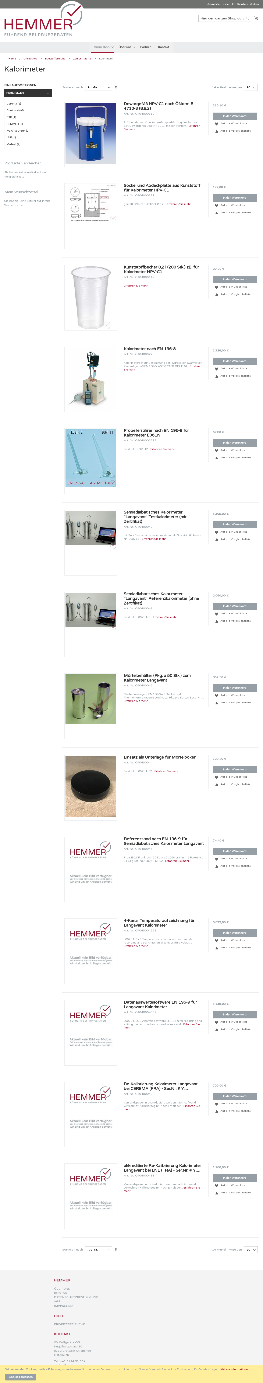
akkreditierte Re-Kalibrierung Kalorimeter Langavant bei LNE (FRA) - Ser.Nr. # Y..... (162, 1168)
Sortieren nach (72, 87)
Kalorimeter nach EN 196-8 (150, 349)
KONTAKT (61, 1293)
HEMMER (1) (15, 124)
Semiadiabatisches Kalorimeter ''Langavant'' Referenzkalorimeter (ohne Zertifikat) (161, 599)
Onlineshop (31, 58)
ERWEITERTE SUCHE (69, 1324)
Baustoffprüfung (55, 58)
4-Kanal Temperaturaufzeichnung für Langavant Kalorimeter (159, 923)
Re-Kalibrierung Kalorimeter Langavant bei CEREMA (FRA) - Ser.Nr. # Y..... (161, 1086)
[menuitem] (102, 47)
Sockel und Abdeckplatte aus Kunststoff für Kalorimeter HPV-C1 (162, 188)
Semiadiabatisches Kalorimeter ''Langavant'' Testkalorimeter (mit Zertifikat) (155, 517)
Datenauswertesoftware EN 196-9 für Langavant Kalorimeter (160, 1004)
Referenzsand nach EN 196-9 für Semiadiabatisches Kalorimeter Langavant (164, 841)
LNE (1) (11, 137)
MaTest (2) (13, 144)
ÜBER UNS (62, 1289)
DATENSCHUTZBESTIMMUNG (76, 1297)
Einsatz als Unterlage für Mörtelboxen (160, 757)
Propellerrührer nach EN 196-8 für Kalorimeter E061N (156, 433)
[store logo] (45, 25)
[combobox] (224, 18)
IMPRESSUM (63, 1305)
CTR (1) (11, 117)
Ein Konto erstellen (245, 4)
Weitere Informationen (234, 1369)
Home (12, 58)
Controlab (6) (15, 110)
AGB (57, 1301)
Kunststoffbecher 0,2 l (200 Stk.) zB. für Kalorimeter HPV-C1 (161, 269)
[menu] (131, 47)
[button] (216, 123)
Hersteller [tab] (15, 93)
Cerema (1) (14, 103)
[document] (132, 1374)
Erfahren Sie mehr (179, 204)
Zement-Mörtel (82, 58)
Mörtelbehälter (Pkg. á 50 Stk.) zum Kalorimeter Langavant (157, 678)
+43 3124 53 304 (72, 1361)
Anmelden (214, 4)
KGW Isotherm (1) (18, 130)
